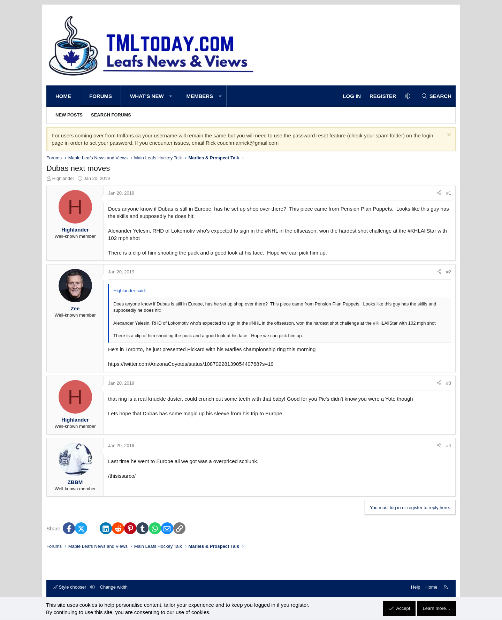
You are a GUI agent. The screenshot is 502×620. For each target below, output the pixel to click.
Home (63, 96)
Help (415, 587)
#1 (448, 193)
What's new (147, 96)
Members (199, 96)
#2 (448, 271)
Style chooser (70, 587)
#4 (448, 445)
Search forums (111, 115)
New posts (69, 115)
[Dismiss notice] (448, 135)
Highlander (63, 178)
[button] (171, 96)
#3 (448, 383)
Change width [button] (114, 587)
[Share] (439, 193)
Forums (100, 96)
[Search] (436, 96)
